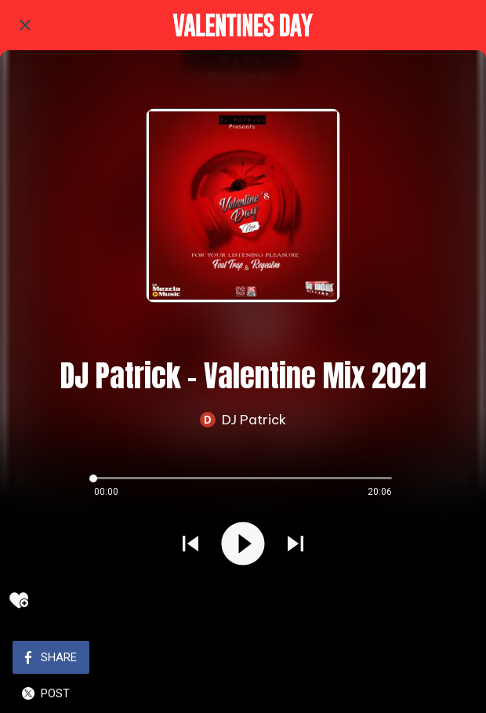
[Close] (25, 25)
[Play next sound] (295, 545)
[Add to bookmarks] (19, 600)
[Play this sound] (243, 545)
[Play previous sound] (190, 545)
